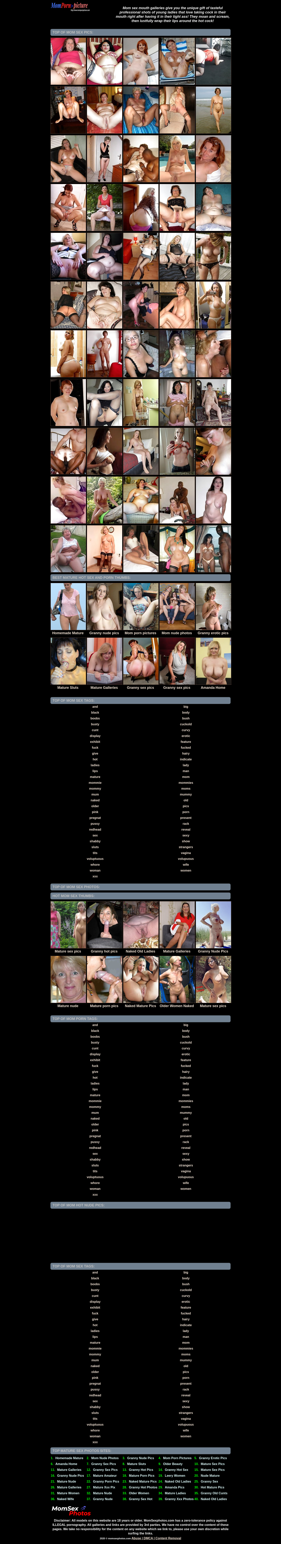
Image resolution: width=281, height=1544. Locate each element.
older (95, 806)
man (186, 771)
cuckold (186, 724)
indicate (186, 759)
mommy (95, 788)
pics (186, 806)
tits (95, 853)
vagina (186, 853)
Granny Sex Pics (103, 1464)
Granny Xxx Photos (179, 1499)
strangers (186, 847)
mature (95, 777)
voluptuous (95, 858)
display (95, 736)
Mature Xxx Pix (104, 1487)
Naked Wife (65, 1499)
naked (95, 800)
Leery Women (175, 1475)
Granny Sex (209, 1481)
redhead (95, 829)
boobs (95, 718)
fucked (186, 747)
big (186, 706)
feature (186, 741)
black (95, 712)
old (186, 800)
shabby (95, 841)
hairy (185, 753)
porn (185, 812)
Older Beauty (173, 1464)
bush (185, 718)
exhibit (95, 741)
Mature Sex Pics (213, 1464)
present (186, 817)
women (186, 870)
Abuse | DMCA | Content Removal (156, 1538)
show (186, 841)
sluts (95, 847)
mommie (95, 782)
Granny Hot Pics (141, 1469)
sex (95, 835)
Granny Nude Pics (140, 1458)
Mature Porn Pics (142, 1475)
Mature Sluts (136, 1464)
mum (95, 794)
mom (185, 777)
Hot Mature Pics (212, 1487)
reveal (185, 829)
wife (186, 864)
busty (95, 724)
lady (186, 765)
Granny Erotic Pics (213, 1458)
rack (186, 823)
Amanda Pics (174, 1487)
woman (95, 870)
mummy (186, 794)
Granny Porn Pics (106, 1481)
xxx (95, 876)
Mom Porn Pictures (177, 1458)
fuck (95, 747)
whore (95, 864)
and (95, 706)
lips (95, 771)
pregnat (95, 817)
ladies (95, 765)
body (185, 712)
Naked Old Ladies (178, 1481)
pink (95, 812)
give (95, 753)
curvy (186, 730)
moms (185, 788)
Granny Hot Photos (143, 1487)
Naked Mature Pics (143, 1481)
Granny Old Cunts (214, 1493)
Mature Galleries (69, 1469)
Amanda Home (66, 1464)
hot (95, 759)
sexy (185, 835)
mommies (186, 782)
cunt (95, 730)
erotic (186, 736)
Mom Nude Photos (105, 1458)
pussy (95, 823)
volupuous (186, 858)
